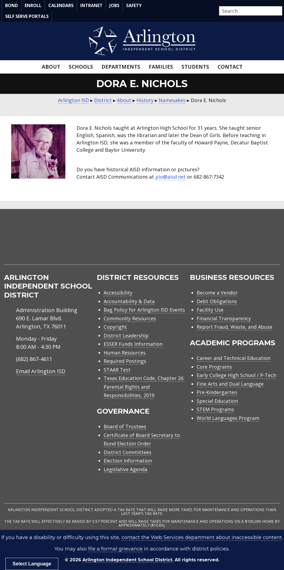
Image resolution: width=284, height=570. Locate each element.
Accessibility (118, 292)
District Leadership (126, 335)
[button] (280, 11)
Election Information (128, 460)
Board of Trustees (125, 426)
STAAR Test (117, 369)
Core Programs (214, 366)
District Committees (127, 452)
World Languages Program (228, 418)
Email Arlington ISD (40, 371)
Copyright (115, 327)
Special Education (217, 401)
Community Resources (130, 318)
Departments (120, 66)
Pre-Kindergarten (217, 392)
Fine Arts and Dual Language (230, 384)
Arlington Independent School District (127, 559)
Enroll (33, 5)
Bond (11, 5)
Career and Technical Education (233, 358)
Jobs (114, 5)
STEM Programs (215, 409)
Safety (134, 5)
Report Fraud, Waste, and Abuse (234, 327)
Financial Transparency (224, 318)
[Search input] (249, 10)
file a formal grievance (115, 549)
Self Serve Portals (27, 16)
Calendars (61, 5)
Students (195, 66)
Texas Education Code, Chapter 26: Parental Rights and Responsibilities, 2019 (144, 386)
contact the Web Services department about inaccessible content (202, 537)
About (51, 66)
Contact (230, 66)
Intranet (91, 5)
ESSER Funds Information (133, 344)
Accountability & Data (129, 301)
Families (161, 66)
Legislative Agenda (125, 469)
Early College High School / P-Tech (236, 375)
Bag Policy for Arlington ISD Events (144, 309)
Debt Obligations (217, 301)
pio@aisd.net (170, 176)
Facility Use (210, 309)
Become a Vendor (217, 292)
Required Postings (125, 361)
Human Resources (125, 352)
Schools (81, 66)
